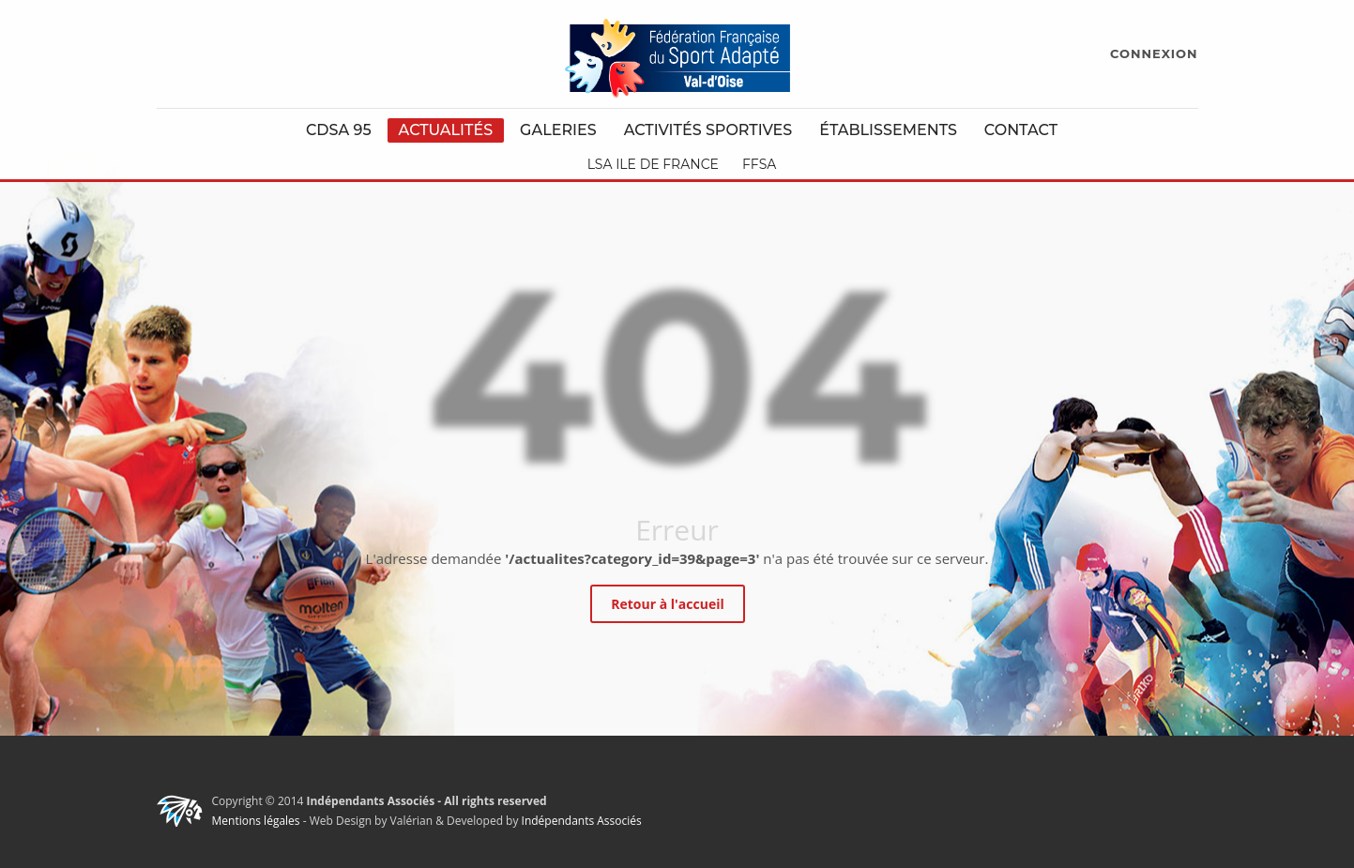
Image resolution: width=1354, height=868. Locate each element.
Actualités (446, 130)
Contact (1020, 130)
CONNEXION (1153, 53)
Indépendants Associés (582, 821)
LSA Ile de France (653, 164)
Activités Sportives (708, 130)
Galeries (558, 130)
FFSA (759, 164)
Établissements (888, 130)
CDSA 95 (339, 130)
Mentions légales (256, 821)
